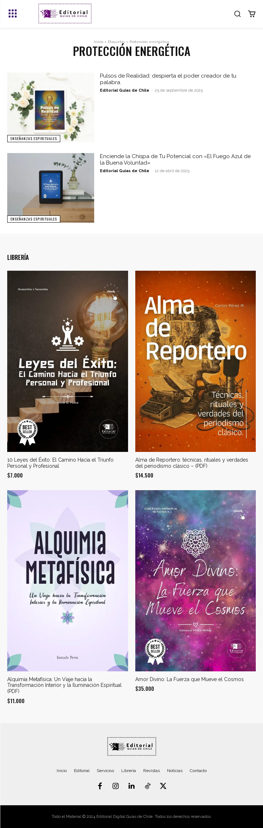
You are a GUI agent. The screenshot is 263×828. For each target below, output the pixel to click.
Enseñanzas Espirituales (33, 138)
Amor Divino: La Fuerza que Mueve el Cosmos (189, 679)
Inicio (98, 42)
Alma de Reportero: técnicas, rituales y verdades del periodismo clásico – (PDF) (191, 463)
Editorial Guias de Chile (124, 90)
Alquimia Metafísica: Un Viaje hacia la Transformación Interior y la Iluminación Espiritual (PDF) (64, 685)
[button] (237, 13)
